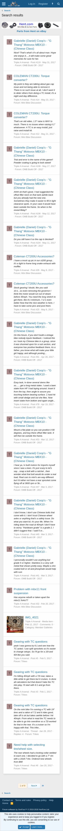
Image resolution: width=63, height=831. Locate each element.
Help (51, 800)
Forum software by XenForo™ (26, 809)
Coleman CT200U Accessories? (34, 256)
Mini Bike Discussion (31, 102)
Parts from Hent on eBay (31, 31)
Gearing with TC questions (30, 641)
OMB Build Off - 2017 (33, 65)
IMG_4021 (31, 617)
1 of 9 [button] (22, 785)
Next (34, 785)
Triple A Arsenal (21, 62)
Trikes (24, 661)
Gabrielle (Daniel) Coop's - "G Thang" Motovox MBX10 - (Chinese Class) (32, 44)
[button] (4, 4)
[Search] (58, 4)
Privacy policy (40, 800)
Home (5, 803)
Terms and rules (23, 800)
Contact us (7, 800)
